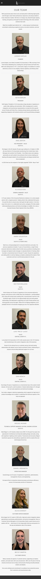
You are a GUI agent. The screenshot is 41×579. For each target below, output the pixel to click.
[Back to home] (20, 3)
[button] (1, 3)
